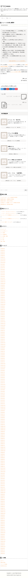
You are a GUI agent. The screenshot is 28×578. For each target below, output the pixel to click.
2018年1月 (3, 257)
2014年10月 (3, 325)
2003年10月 (3, 541)
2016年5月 (3, 292)
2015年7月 (3, 309)
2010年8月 (3, 412)
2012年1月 (3, 382)
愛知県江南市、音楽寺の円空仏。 (7, 200)
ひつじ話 (25, 78)
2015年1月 (3, 320)
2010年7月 (3, 414)
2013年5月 (3, 354)
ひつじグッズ (3, 229)
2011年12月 (3, 384)
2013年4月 (3, 356)
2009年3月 (3, 442)
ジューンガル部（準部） (16, 71)
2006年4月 (3, 503)
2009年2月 (3, 443)
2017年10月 (3, 262)
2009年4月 (3, 440)
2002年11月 (3, 546)
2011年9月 (3, 389)
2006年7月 (3, 497)
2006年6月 (3, 499)
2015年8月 (3, 307)
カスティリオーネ (12, 64)
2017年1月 (3, 278)
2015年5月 (3, 313)
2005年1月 (3, 529)
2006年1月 (3, 508)
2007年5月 (3, 480)
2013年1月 (3, 361)
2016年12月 (3, 279)
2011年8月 (3, 391)
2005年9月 (3, 515)
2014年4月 (3, 335)
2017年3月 (3, 274)
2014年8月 (3, 328)
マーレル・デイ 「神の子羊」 (14, 119)
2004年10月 (3, 532)
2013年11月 (3, 344)
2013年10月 (3, 346)
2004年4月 (3, 537)
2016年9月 (3, 285)
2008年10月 (3, 450)
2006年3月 (3, 504)
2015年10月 (3, 304)
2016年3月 (3, 295)
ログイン (2, 560)
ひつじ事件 (3, 232)
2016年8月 (3, 286)
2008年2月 (3, 464)
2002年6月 (3, 551)
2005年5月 (3, 522)
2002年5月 (3, 553)
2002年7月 (3, 550)
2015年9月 (3, 306)
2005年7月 (3, 518)
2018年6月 (3, 248)
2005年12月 (3, 509)
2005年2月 (3, 527)
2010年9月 (3, 410)
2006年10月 (3, 492)
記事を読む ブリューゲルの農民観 (13, 140)
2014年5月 (3, 333)
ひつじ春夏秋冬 (4, 234)
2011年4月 (3, 398)
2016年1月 (3, 299)
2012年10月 (3, 367)
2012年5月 (3, 375)
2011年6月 (3, 394)
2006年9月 (3, 494)
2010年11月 (3, 407)
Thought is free (18, 575)
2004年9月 (3, 534)
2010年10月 (3, 408)
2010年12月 (3, 405)
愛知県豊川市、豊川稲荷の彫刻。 (7, 204)
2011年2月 (3, 401)
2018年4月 (3, 252)
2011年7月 (3, 393)
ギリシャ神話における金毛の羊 (15, 159)
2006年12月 (3, 489)
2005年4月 (3, 523)
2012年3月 (3, 379)
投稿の (3, 562)
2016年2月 (3, 297)
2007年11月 (3, 469)
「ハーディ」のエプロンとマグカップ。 (8, 211)
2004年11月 (3, 530)
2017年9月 (3, 264)
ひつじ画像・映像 (4, 236)
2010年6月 (3, 415)
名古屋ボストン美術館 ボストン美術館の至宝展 (10, 202)
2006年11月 (3, 490)
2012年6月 (3, 374)
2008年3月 (3, 462)
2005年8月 (3, 516)
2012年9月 (3, 368)
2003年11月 (3, 539)
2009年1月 (3, 445)
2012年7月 (3, 372)
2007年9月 (3, 473)
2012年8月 (3, 370)
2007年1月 (3, 487)
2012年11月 (3, 365)
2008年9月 (3, 452)
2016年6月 (3, 290)
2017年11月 (3, 260)
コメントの (4, 564)
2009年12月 (3, 426)
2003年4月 (3, 543)
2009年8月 (3, 433)
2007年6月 (3, 478)
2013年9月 (3, 347)
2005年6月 (3, 520)
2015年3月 (3, 316)
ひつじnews (5, 6)
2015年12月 (3, 300)
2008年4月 (3, 461)
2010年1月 (3, 424)
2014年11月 (3, 323)
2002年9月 (3, 548)
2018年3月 (3, 253)
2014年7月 (3, 330)
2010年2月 (3, 422)
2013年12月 (3, 342)
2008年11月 (3, 448)
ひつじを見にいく (4, 230)
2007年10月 (3, 471)
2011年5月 (3, 396)
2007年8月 (3, 475)
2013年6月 (3, 353)
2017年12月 (3, 259)
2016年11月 (3, 281)
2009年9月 (3, 431)
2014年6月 (3, 332)
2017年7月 (3, 267)
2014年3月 (3, 337)
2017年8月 (3, 266)
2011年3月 (3, 400)
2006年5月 (3, 501)
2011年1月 (3, 403)
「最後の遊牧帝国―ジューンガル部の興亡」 (17, 60)
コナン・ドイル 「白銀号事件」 (15, 173)
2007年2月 (3, 485)
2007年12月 (3, 468)
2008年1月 (3, 466)
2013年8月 (3, 349)
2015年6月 (3, 311)
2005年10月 (3, 513)
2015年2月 (3, 318)
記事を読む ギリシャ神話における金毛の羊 (13, 167)
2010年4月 (3, 419)
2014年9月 (3, 327)
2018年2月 (3, 255)
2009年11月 (3, 428)
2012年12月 (3, 363)
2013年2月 (3, 360)
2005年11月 (3, 511)
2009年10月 (3, 429)
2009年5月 (3, 438)
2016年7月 (3, 288)
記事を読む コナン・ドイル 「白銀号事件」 (14, 180)
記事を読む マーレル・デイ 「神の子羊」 (13, 127)
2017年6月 (3, 269)
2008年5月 (3, 459)
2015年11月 (3, 302)
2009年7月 (3, 435)
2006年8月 (3, 496)
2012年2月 (3, 381)
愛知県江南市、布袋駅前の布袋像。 (8, 199)
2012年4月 (3, 377)
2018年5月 (3, 250)
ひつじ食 (2, 239)
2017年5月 (3, 271)
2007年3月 (3, 483)
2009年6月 (3, 436)
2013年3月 (3, 358)
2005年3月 (3, 525)
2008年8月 (3, 454)
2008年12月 (3, 447)
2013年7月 (3, 351)
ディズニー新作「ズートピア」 (7, 222)
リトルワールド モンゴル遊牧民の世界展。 (9, 197)
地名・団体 (3, 241)
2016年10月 (3, 283)
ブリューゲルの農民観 (13, 133)
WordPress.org (3, 565)
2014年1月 (3, 340)
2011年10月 (3, 388)
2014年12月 (3, 321)
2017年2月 (3, 276)
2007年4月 (3, 482)
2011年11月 (3, 386)
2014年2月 (3, 339)
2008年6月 (3, 457)
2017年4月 (3, 273)
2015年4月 (3, 314)
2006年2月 (3, 506)
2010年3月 (3, 421)
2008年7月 (3, 455)
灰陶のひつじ (11, 146)
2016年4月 (3, 293)
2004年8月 (3, 536)
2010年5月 (3, 417)
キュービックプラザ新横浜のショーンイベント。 (10, 215)
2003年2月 (3, 544)
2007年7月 (3, 476)
